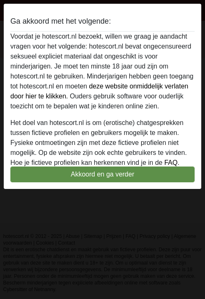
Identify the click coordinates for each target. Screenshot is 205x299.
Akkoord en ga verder (102, 174)
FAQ (171, 162)
